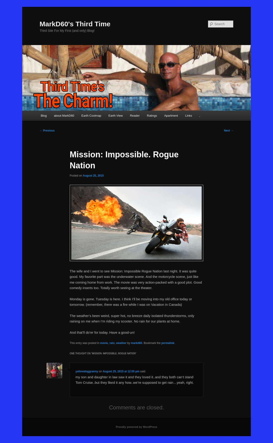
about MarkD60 (64, 115)
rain (112, 343)
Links (188, 115)
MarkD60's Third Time (75, 24)
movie (104, 343)
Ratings (152, 115)
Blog (44, 115)
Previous (47, 130)
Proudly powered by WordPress (136, 427)
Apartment (171, 115)
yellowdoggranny (86, 371)
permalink (167, 343)
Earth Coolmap (91, 115)
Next (228, 130)
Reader (135, 115)
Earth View (115, 115)
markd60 (136, 343)
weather (121, 343)
